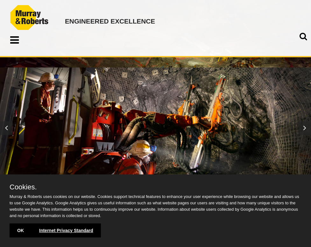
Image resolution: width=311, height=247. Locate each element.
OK (20, 230)
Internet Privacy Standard (66, 230)
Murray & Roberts (29, 17)
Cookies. (23, 187)
